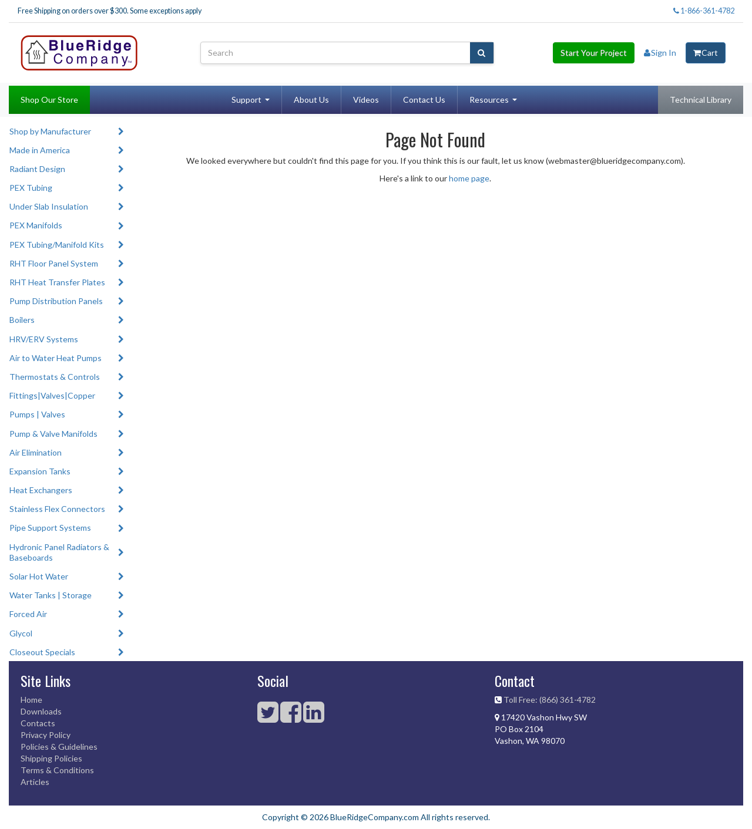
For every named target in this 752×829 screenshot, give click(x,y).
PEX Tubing (30, 188)
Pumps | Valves (37, 414)
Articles (35, 782)
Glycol (20, 633)
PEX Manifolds (35, 225)
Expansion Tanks (39, 471)
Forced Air (28, 614)
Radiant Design (37, 169)
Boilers (22, 320)
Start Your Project (593, 53)
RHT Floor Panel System (53, 263)
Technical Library (700, 100)
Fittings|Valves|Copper (52, 395)
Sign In (660, 53)
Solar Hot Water (38, 576)
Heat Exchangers (40, 490)
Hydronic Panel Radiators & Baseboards (59, 552)
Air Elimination (35, 452)
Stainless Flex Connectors (57, 509)
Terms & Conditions (57, 770)
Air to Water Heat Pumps (55, 358)
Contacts (38, 723)
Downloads (41, 711)
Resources (489, 100)
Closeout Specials (42, 652)
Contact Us (424, 100)
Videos (366, 100)
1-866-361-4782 (703, 10)
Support (246, 100)
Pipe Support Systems (50, 528)
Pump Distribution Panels (56, 301)
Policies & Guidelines (59, 747)
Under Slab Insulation (48, 206)
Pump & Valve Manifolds (53, 434)
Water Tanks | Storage (50, 595)
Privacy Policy (45, 735)
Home (31, 700)
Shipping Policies (51, 758)
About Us (311, 100)
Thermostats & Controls (54, 377)
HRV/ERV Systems (43, 339)
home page (469, 178)
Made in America (39, 150)
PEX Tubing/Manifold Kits (56, 245)
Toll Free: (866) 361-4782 (549, 700)
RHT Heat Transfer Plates (57, 282)
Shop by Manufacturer (50, 131)
